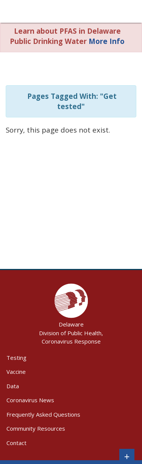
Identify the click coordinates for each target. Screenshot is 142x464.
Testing (16, 357)
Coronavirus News (30, 400)
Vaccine (16, 371)
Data (12, 386)
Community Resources (35, 428)
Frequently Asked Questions (43, 414)
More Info (107, 41)
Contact (16, 443)
